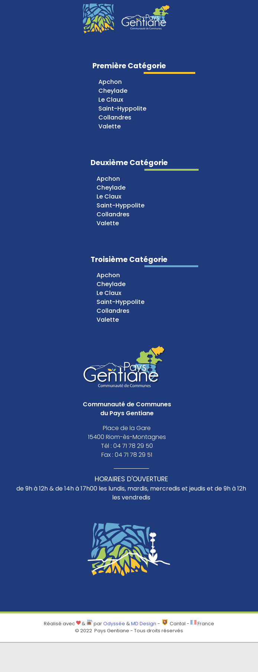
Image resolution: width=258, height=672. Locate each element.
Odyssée (114, 623)
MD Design (143, 623)
